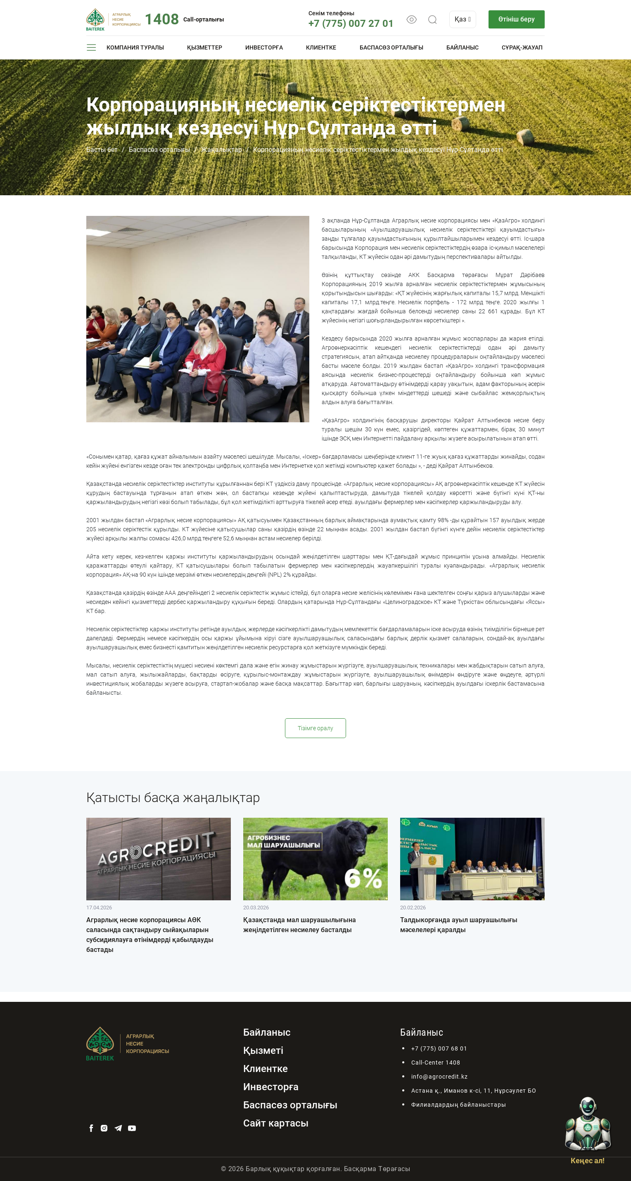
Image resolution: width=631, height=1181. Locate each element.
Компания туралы (135, 47)
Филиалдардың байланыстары (458, 1104)
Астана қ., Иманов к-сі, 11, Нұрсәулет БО (473, 1090)
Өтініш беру (516, 19)
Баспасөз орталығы (391, 47)
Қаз (463, 19)
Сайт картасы (275, 1123)
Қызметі (263, 1050)
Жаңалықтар (221, 150)
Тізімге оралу (315, 728)
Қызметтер (204, 47)
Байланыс (462, 47)
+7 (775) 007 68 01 (439, 1048)
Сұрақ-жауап (522, 47)
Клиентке (321, 47)
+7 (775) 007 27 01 (351, 23)
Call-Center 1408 (435, 1062)
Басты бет (102, 150)
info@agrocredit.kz (439, 1076)
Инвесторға (264, 47)
